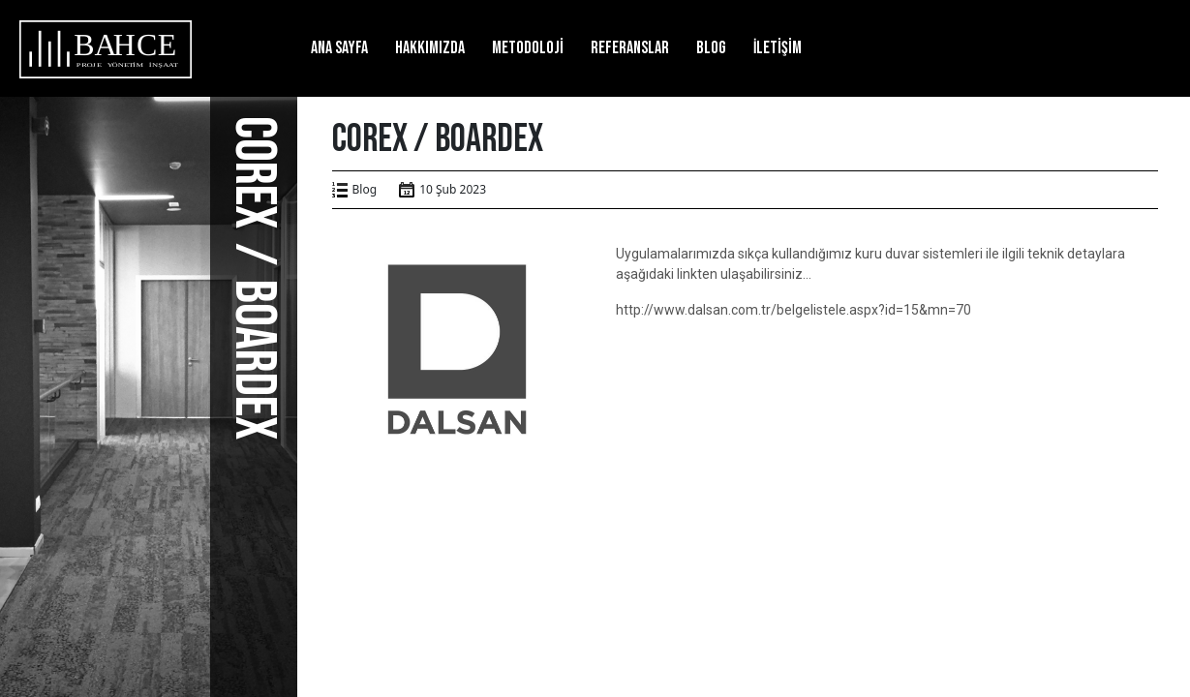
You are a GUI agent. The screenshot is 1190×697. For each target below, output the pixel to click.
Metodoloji (528, 48)
